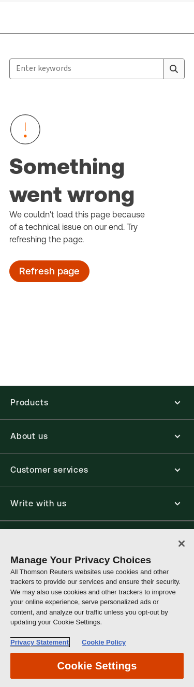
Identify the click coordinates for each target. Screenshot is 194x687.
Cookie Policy (104, 642)
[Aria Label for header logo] (41, 16)
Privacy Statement (39, 642)
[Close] (181, 543)
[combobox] (97, 69)
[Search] (173, 69)
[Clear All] (153, 69)
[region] (97, 608)
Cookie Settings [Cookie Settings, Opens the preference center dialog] (97, 665)
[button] (97, 402)
